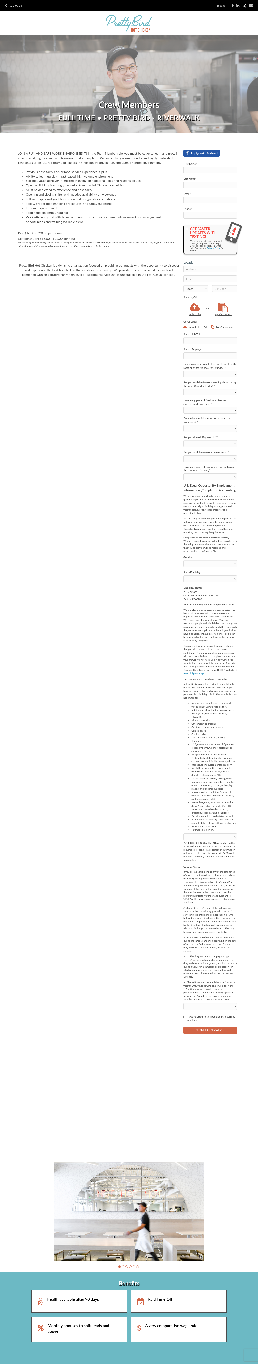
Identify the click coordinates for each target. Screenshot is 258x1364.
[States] (195, 288)
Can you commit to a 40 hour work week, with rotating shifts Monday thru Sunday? (209, 365)
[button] (119, 1266)
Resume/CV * (191, 297)
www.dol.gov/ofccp (193, 673)
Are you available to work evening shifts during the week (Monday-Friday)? (209, 384)
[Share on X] (244, 6)
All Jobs (13, 5)
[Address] (210, 269)
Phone (187, 208)
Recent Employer (192, 349)
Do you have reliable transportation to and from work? (207, 420)
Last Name (189, 178)
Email (187, 193)
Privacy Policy (213, 248)
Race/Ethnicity (191, 572)
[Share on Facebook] (233, 6)
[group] (129, 1211)
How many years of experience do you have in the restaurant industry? (209, 468)
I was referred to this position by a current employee (209, 1018)
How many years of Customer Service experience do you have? (204, 402)
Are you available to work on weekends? (206, 452)
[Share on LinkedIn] (237, 6)
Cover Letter (190, 321)
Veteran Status (191, 867)
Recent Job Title (192, 334)
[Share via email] (251, 5)
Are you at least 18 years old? (200, 437)
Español (221, 5)
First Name (190, 163)
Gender (187, 557)
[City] (210, 278)
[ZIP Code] (224, 288)
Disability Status (192, 587)
